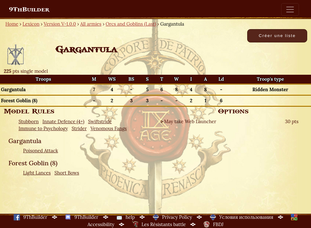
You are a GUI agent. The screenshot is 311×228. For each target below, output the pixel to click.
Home (11, 24)
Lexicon (31, 24)
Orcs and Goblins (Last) (131, 24)
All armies (91, 24)
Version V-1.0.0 (60, 24)
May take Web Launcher (190, 121)
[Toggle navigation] (290, 9)
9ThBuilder (29, 9)
